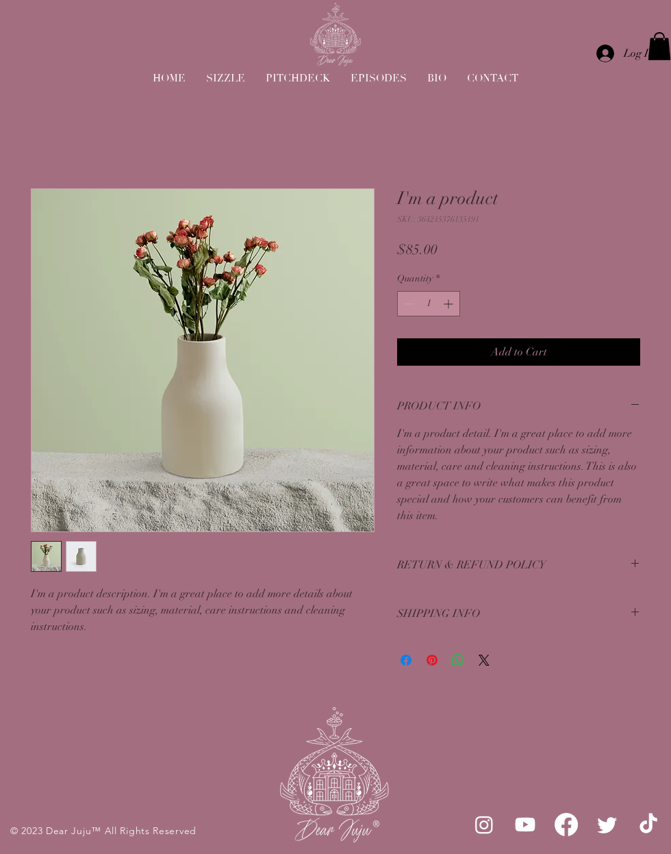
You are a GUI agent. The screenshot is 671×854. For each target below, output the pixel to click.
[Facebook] (566, 824)
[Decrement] (407, 304)
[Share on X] (484, 660)
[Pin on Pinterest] (432, 660)
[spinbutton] (428, 304)
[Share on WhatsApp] (458, 660)
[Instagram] (484, 824)
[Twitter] (607, 824)
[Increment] (449, 304)
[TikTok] (648, 824)
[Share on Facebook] (406, 660)
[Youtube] (525, 824)
